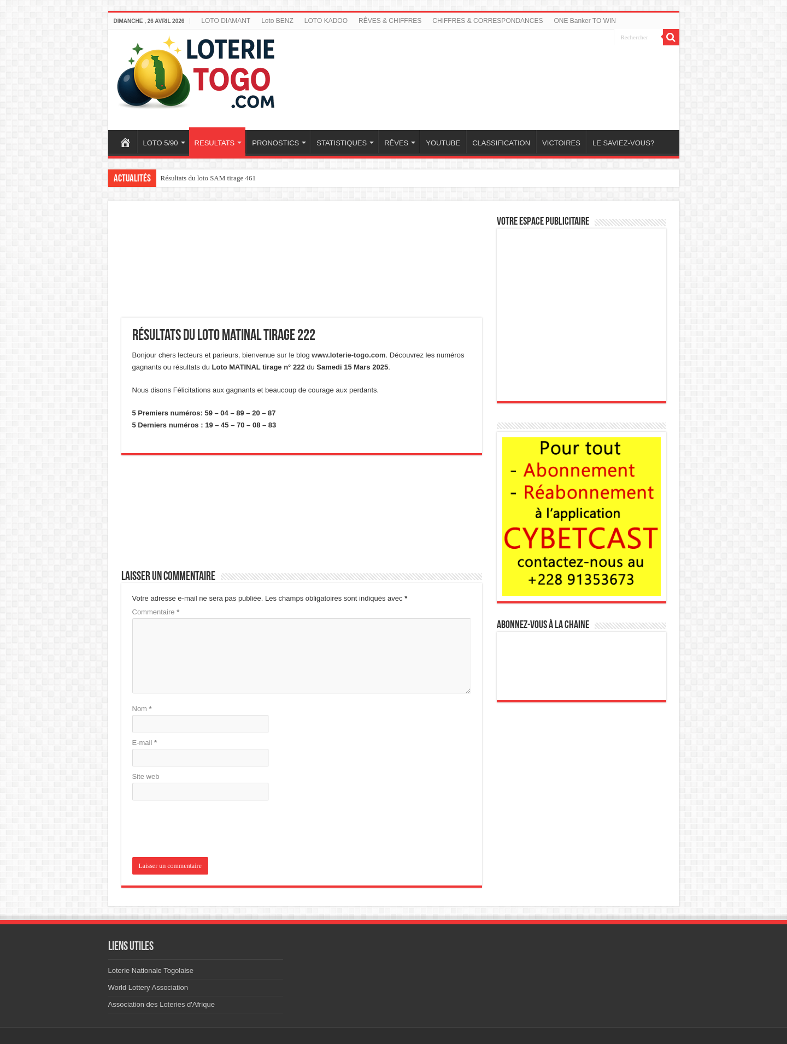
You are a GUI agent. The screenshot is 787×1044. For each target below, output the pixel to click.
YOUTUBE (443, 143)
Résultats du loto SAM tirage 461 (208, 178)
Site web (146, 776)
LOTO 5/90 (160, 143)
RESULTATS (215, 143)
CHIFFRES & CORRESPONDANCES (487, 21)
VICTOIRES (561, 143)
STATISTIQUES (341, 143)
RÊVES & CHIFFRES (390, 21)
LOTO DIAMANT (225, 21)
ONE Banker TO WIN (585, 21)
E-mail (144, 742)
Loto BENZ (277, 21)
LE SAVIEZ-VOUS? (623, 143)
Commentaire (156, 612)
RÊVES (396, 143)
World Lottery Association (148, 987)
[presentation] (206, 830)
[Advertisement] (493, 72)
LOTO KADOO (326, 21)
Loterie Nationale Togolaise (151, 970)
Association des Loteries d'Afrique (161, 1004)
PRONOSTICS (275, 143)
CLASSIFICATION (501, 143)
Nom (142, 709)
